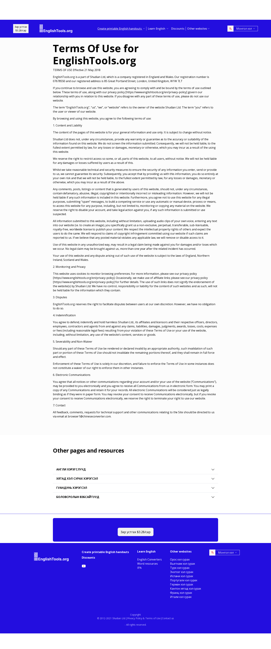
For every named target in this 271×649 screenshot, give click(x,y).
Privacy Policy (134, 618)
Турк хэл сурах (179, 568)
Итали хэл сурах (180, 597)
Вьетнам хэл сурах (182, 564)
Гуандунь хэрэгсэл (71, 488)
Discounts (177, 28)
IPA (139, 568)
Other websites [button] (197, 28)
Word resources (147, 564)
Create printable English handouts (105, 552)
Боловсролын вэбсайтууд (77, 497)
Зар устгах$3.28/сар (21, 28)
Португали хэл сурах (183, 580)
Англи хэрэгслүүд (71, 469)
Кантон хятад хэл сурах (185, 588)
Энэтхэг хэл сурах (181, 572)
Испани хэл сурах (181, 576)
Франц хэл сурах (181, 593)
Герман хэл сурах (181, 584)
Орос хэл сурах (180, 559)
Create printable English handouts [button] (119, 28)
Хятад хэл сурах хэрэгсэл (77, 478)
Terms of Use (153, 618)
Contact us (168, 618)
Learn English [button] (157, 28)
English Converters (149, 559)
